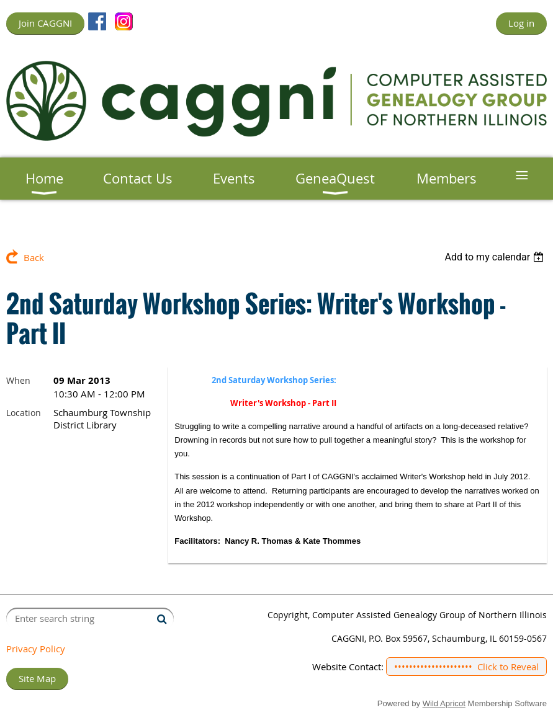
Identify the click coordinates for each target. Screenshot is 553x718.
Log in (521, 23)
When (18, 380)
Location (23, 413)
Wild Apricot (444, 703)
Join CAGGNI (45, 23)
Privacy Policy (35, 648)
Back (34, 257)
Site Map (37, 678)
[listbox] (495, 257)
